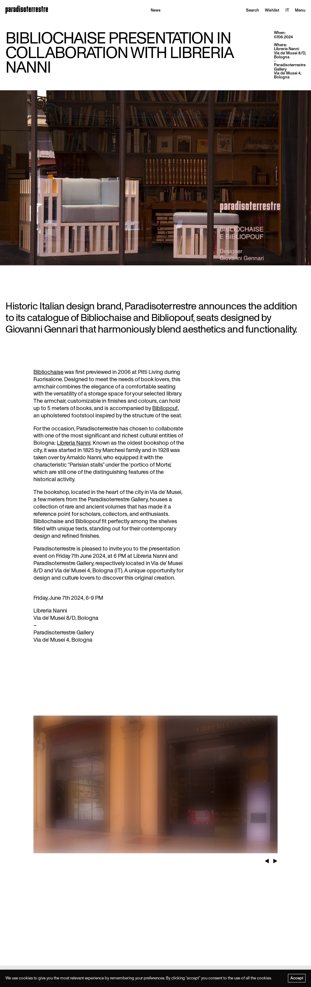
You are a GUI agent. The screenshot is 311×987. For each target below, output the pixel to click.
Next (275, 858)
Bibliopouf (165, 408)
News (156, 10)
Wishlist (272, 10)
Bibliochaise (48, 372)
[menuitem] (287, 10)
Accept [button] (296, 978)
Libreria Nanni (74, 443)
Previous (267, 858)
